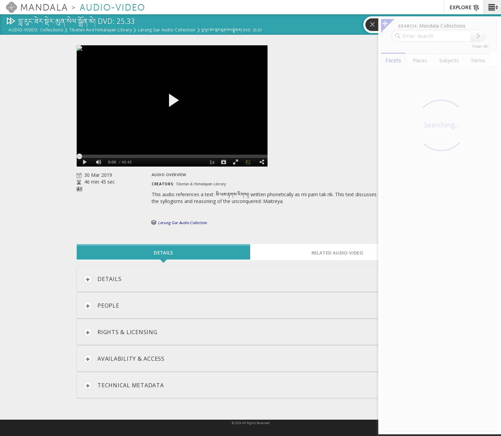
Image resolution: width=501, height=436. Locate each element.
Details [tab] (163, 252)
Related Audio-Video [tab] (337, 253)
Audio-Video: (24, 30)
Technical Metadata (124, 385)
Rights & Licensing (120, 332)
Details (102, 279)
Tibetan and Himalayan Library (100, 30)
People (101, 305)
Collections (51, 30)
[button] (492, 7)
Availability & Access (124, 359)
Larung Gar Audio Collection (166, 30)
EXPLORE (465, 7)
